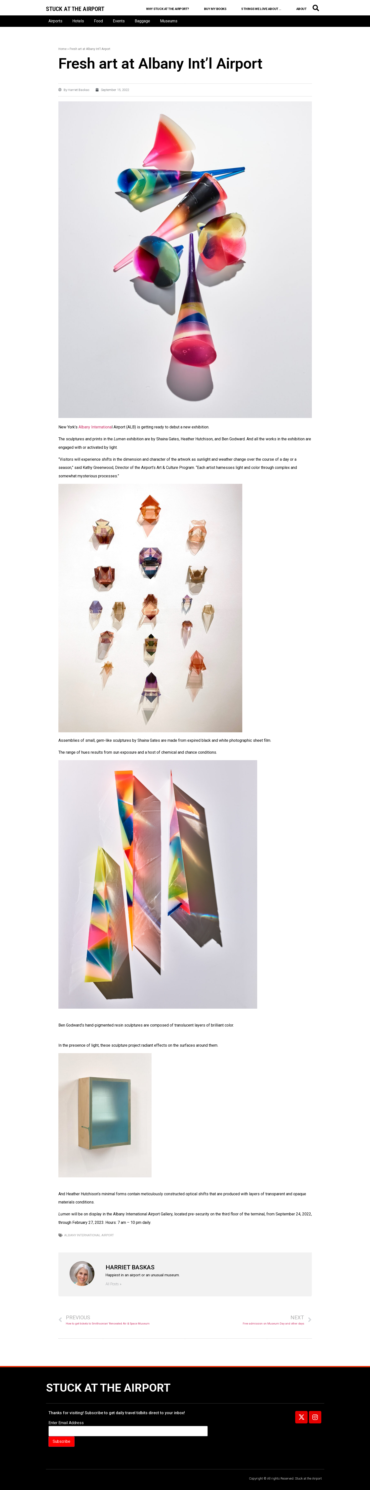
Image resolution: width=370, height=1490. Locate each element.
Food (98, 21)
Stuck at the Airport (108, 1387)
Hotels (78, 21)
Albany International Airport (89, 1235)
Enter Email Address (66, 1423)
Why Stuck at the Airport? (167, 9)
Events (119, 21)
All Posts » (114, 1284)
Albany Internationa (95, 427)
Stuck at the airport (75, 8)
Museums (168, 21)
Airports (55, 21)
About (301, 9)
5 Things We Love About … (261, 9)
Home (62, 49)
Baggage (142, 21)
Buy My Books (215, 9)
